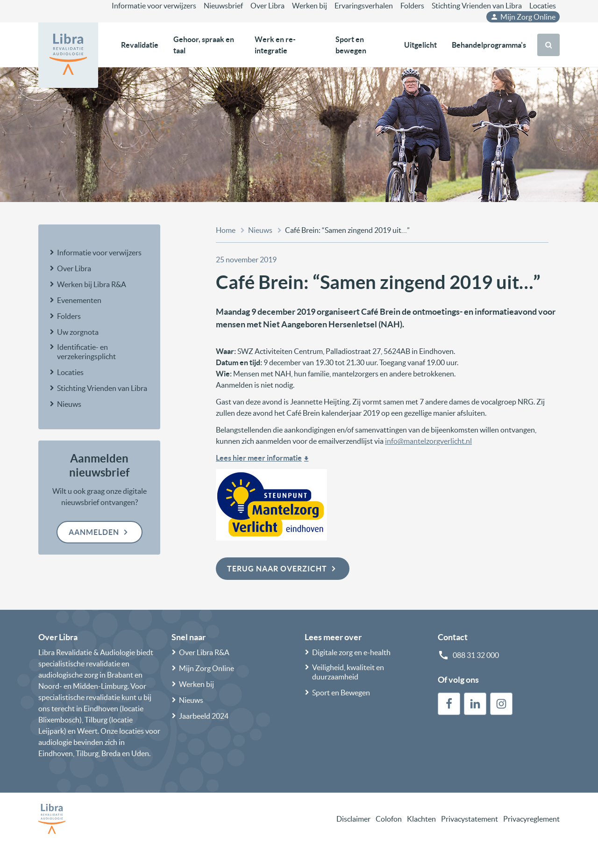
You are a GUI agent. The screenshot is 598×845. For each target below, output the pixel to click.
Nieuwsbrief (223, 5)
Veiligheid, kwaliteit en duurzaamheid (348, 672)
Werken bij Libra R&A (91, 284)
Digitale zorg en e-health (351, 652)
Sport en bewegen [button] (350, 45)
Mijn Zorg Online (522, 17)
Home (225, 230)
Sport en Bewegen (341, 692)
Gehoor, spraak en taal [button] (203, 45)
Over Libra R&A (204, 652)
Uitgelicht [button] (420, 45)
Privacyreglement (531, 819)
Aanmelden (99, 532)
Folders (412, 5)
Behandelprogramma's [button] (489, 45)
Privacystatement (469, 819)
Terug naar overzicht (282, 568)
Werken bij (309, 5)
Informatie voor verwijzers (154, 5)
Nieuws (69, 404)
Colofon (389, 819)
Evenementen (79, 300)
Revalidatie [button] (139, 45)
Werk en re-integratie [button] (275, 45)
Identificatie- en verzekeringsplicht (86, 352)
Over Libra (267, 5)
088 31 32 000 (476, 655)
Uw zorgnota (78, 332)
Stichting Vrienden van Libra (477, 5)
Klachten (421, 819)
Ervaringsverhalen (364, 5)
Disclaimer (353, 819)
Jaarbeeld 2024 (203, 716)
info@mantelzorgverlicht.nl (428, 441)
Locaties (542, 5)
